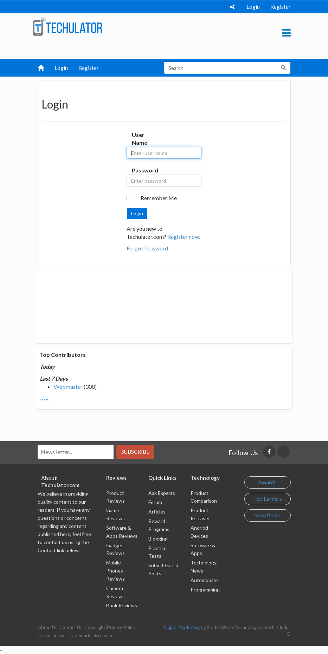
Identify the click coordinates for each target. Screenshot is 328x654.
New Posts (267, 515)
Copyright (94, 627)
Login (253, 7)
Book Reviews (121, 605)
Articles (157, 512)
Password (138, 170)
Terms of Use (51, 635)
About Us (47, 627)
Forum (155, 502)
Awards (267, 482)
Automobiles (205, 580)
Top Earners (267, 498)
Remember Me (159, 198)
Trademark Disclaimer (90, 635)
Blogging (158, 539)
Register (280, 7)
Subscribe (135, 452)
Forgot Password (147, 248)
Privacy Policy (121, 627)
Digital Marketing (182, 627)
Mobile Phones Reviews (115, 571)
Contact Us (70, 627)
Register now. (183, 236)
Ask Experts (161, 493)
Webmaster (68, 386)
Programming (205, 590)
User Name (138, 138)
